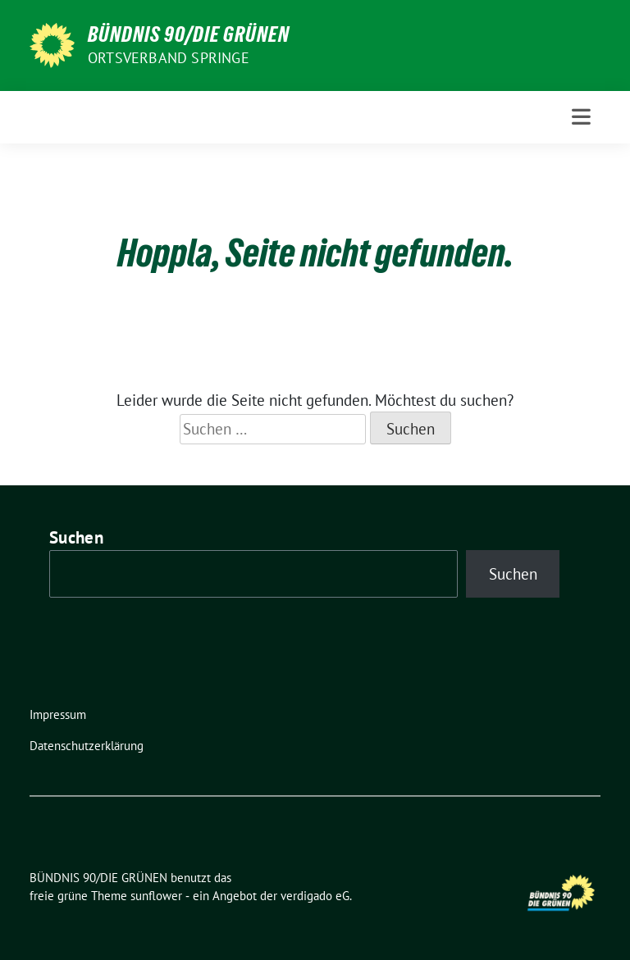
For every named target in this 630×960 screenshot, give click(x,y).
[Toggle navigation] (581, 116)
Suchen (76, 537)
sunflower (156, 895)
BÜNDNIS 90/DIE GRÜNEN (189, 34)
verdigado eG (315, 895)
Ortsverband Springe (168, 57)
